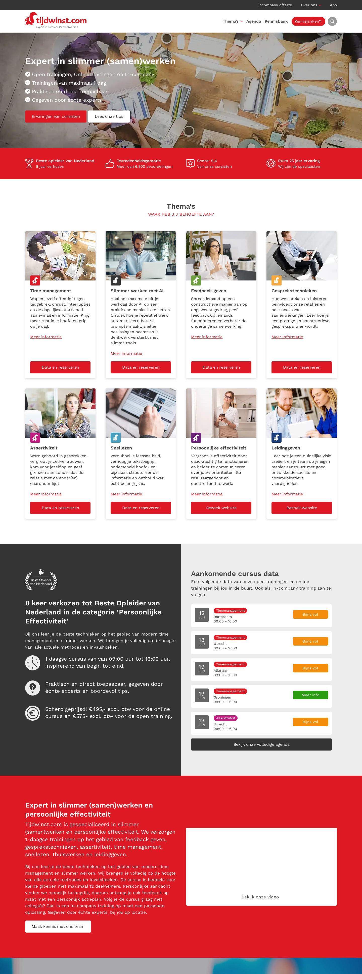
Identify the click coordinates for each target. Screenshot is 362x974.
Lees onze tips (109, 116)
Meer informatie (46, 336)
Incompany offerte (275, 5)
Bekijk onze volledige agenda (262, 744)
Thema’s (231, 21)
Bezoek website (221, 507)
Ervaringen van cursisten (56, 116)
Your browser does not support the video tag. (261, 866)
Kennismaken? (308, 21)
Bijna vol (310, 614)
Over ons (309, 5)
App (333, 5)
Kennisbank (276, 21)
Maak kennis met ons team (58, 926)
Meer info (310, 695)
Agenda (253, 21)
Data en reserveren (60, 367)
